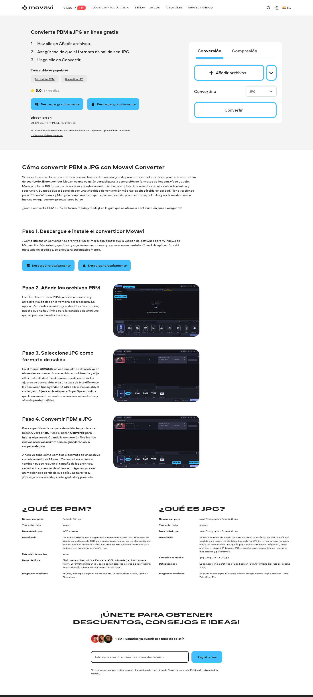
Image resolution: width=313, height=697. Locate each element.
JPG (261, 91)
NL (57, 122)
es (286, 8)
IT (50, 122)
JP (66, 122)
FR (46, 122)
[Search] (269, 8)
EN (37, 122)
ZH (74, 122)
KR (69, 122)
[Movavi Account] (277, 8)
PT (53, 122)
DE (41, 122)
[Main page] (37, 7)
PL (62, 122)
